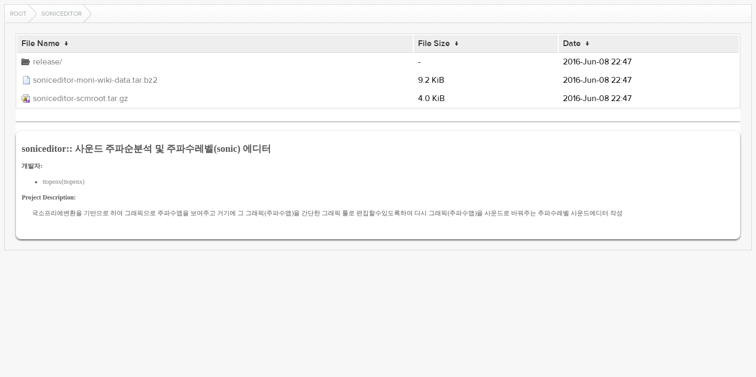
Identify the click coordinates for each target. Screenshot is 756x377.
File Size (434, 43)
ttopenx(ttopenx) (63, 181)
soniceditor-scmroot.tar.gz (80, 98)
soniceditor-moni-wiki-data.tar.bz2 (95, 80)
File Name (40, 43)
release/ (47, 62)
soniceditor (61, 13)
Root (18, 13)
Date (572, 43)
